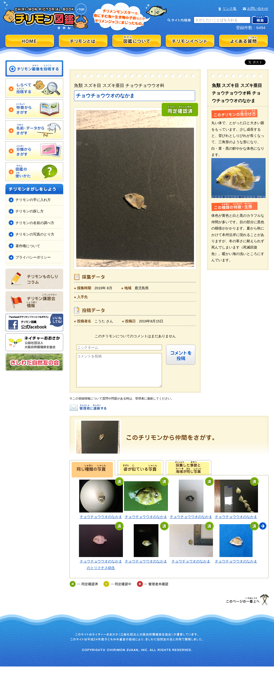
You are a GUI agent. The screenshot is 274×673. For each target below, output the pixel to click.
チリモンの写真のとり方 (34, 234)
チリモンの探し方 (29, 211)
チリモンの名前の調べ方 (34, 223)
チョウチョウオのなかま (190, 568)
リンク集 (229, 9)
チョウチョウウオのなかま (101, 523)
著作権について (27, 246)
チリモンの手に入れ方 (33, 200)
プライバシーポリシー (33, 257)
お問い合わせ (257, 9)
